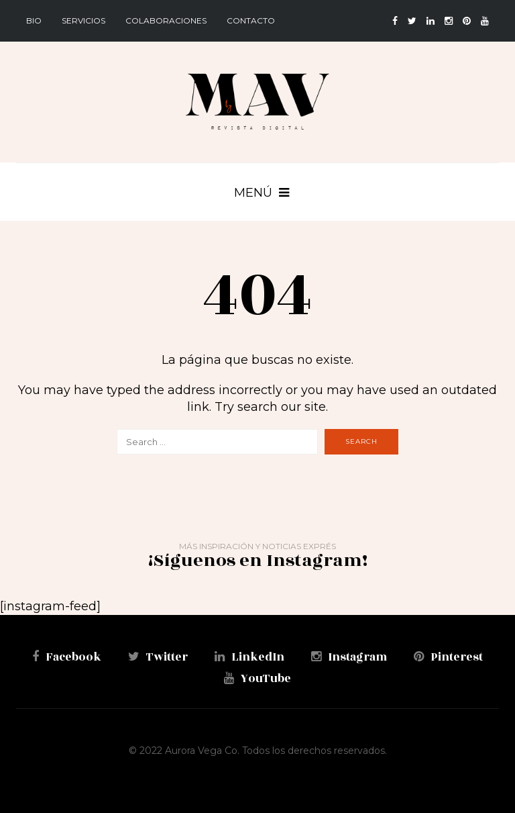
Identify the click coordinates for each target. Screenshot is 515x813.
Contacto (251, 20)
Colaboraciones (166, 20)
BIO (34, 20)
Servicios (83, 20)
